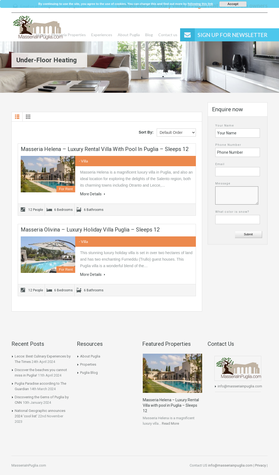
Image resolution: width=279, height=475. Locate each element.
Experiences (101, 34)
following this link (200, 3)
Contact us (167, 34)
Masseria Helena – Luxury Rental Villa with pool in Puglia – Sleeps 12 (105, 149)
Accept (233, 4)
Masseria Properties (68, 34)
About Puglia (129, 34)
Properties (88, 364)
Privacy (260, 465)
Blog (149, 34)
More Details (92, 194)
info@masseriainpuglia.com (240, 386)
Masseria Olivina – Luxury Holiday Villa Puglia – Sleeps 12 (90, 229)
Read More (170, 423)
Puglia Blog (89, 373)
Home (41, 34)
